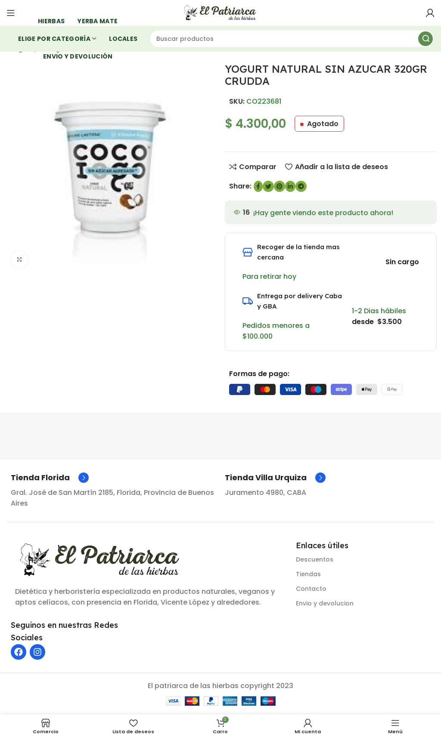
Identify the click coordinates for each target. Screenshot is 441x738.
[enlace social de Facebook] (258, 186)
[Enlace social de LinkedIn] (290, 186)
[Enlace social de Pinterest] (279, 186)
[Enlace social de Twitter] (268, 186)
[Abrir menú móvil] (10, 13)
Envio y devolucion (325, 603)
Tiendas (308, 574)
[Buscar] (292, 39)
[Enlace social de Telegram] (301, 186)
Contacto (311, 588)
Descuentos (314, 559)
